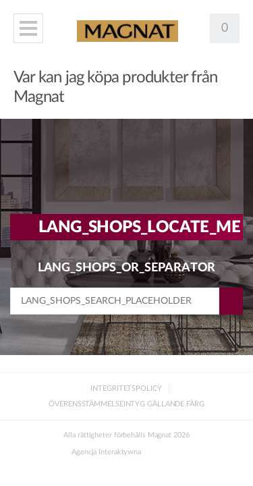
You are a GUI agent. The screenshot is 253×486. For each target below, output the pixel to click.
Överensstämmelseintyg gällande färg (126, 404)
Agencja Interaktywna (106, 452)
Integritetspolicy (125, 388)
